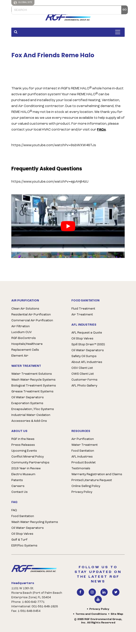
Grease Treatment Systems (32, 391)
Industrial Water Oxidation (30, 415)
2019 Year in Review (26, 468)
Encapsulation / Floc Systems (32, 409)
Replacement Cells (25, 349)
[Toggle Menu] (118, 32)
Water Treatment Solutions (31, 373)
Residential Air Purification (31, 314)
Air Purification (82, 439)
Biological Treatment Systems (33, 385)
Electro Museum (23, 474)
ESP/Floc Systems (24, 545)
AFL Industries (82, 456)
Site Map (117, 614)
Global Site (23, 2)
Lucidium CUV (21, 332)
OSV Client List (82, 368)
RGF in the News (22, 439)
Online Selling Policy (85, 486)
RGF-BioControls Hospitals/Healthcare (27, 341)
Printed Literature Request (91, 480)
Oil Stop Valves (82, 338)
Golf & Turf (19, 539)
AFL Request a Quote (86, 332)
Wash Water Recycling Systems (34, 522)
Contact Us (19, 492)
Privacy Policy (81, 492)
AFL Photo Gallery (84, 385)
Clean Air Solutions (25, 308)
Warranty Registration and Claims (96, 474)
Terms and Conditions (91, 614)
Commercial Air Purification (32, 320)
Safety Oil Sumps (84, 356)
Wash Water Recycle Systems (33, 379)
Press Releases (23, 445)
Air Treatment (82, 314)
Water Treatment (84, 445)
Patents (17, 480)
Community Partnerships (30, 462)
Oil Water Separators (27, 397)
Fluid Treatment (83, 308)
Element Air (19, 355)
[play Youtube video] (68, 226)
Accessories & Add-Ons (29, 421)
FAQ (14, 510)
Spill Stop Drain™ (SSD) (88, 344)
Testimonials (80, 468)
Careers (17, 486)
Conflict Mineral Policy (27, 456)
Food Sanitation (22, 516)
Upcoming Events (24, 450)
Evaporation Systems (27, 403)
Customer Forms (84, 379)
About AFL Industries (86, 362)
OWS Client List (82, 373)
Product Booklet (83, 462)
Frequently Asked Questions (46, 169)
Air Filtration (20, 326)
